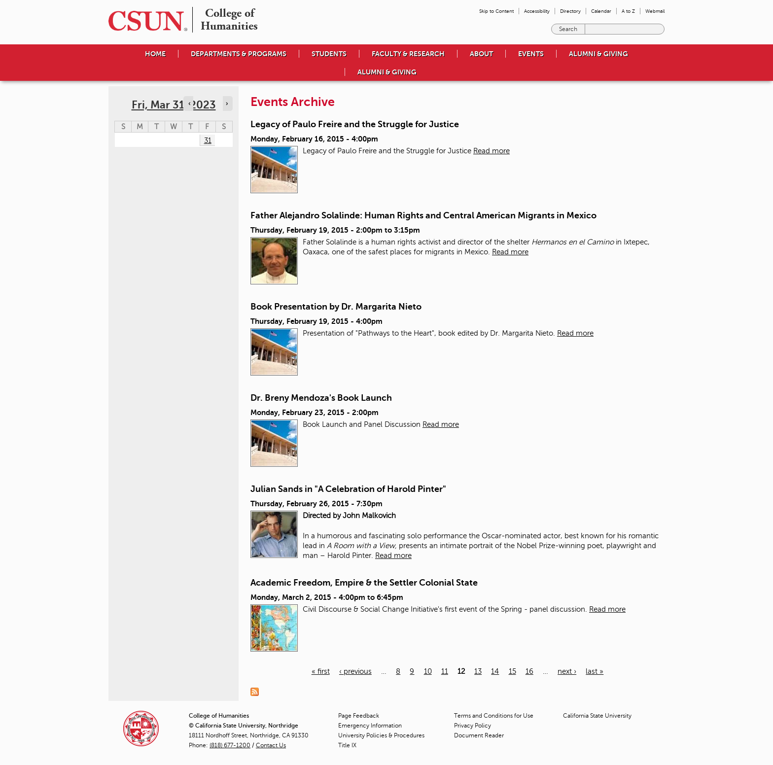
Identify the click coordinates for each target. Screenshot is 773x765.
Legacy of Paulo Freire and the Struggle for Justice (354, 124)
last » (594, 671)
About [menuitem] (481, 54)
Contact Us (271, 745)
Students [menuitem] (329, 54)
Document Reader (479, 735)
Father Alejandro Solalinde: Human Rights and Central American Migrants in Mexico (423, 215)
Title (347, 745)
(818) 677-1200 (230, 745)
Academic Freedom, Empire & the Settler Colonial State (364, 583)
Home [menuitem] (155, 54)
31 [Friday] (207, 140)
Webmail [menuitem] (655, 11)
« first (321, 671)
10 (428, 671)
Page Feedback (358, 715)
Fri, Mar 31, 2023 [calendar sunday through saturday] (174, 105)
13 (478, 671)
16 (529, 671)
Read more (491, 151)
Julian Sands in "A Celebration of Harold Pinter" (348, 489)
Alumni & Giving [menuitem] (598, 54)
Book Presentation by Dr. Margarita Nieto (336, 307)
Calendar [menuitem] (601, 11)
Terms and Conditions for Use (493, 715)
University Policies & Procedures (381, 735)
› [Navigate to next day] (227, 103)
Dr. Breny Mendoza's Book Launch (321, 398)
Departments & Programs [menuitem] (238, 54)
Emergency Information (370, 725)
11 (444, 671)
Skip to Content (496, 11)
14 (495, 671)
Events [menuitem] (531, 54)
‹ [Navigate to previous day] (189, 103)
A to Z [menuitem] (628, 11)
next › (567, 671)
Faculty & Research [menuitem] (408, 54)
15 (512, 671)
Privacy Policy (472, 725)
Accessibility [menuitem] (537, 11)
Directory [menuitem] (570, 11)
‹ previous (355, 671)
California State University (597, 715)
